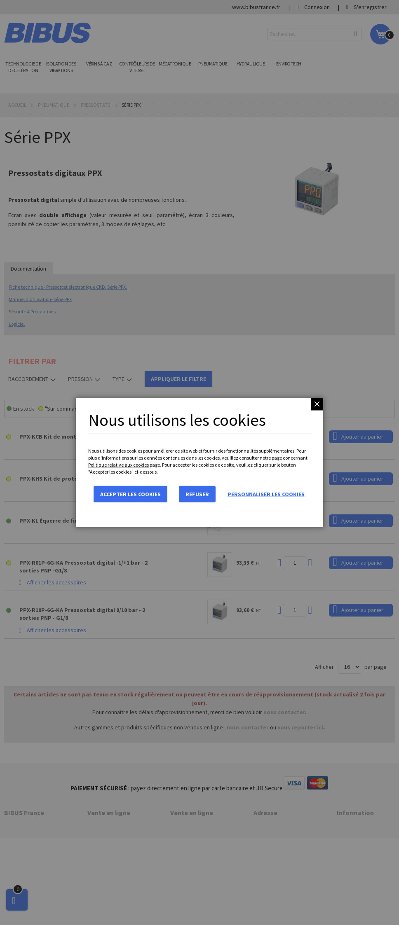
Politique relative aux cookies (118, 465)
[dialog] (199, 462)
